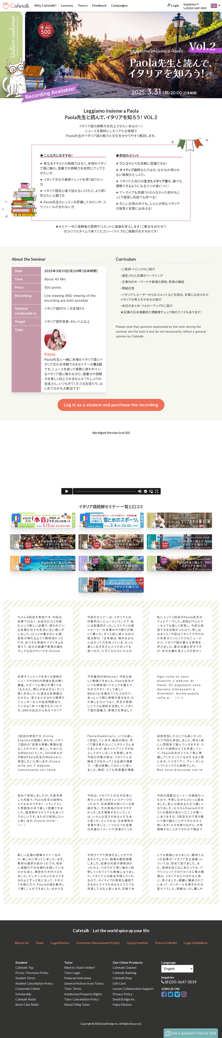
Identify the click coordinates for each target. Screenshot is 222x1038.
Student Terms (25, 978)
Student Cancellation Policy (34, 983)
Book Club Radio (27, 1004)
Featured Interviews (77, 978)
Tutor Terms (72, 988)
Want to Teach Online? (79, 967)
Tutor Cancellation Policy (81, 999)
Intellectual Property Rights (83, 994)
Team (39, 943)
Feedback (99, 5)
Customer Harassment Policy (98, 943)
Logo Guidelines (196, 943)
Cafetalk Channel (124, 967)
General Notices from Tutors (84, 983)
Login (172, 5)
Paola (49, 354)
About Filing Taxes (77, 1004)
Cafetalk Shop (122, 978)
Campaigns (119, 5)
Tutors (82, 5)
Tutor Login (72, 973)
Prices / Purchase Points (31, 973)
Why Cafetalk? (45, 5)
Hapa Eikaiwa (122, 1004)
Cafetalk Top (24, 967)
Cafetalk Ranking (124, 973)
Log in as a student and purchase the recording (111, 405)
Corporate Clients (27, 988)
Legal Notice (60, 943)
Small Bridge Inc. (124, 999)
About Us (22, 943)
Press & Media (166, 943)
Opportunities (137, 943)
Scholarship (23, 994)
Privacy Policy (122, 994)
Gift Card (119, 983)
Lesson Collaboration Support (133, 988)
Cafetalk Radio (25, 999)
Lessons (66, 5)
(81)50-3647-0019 (181, 982)
